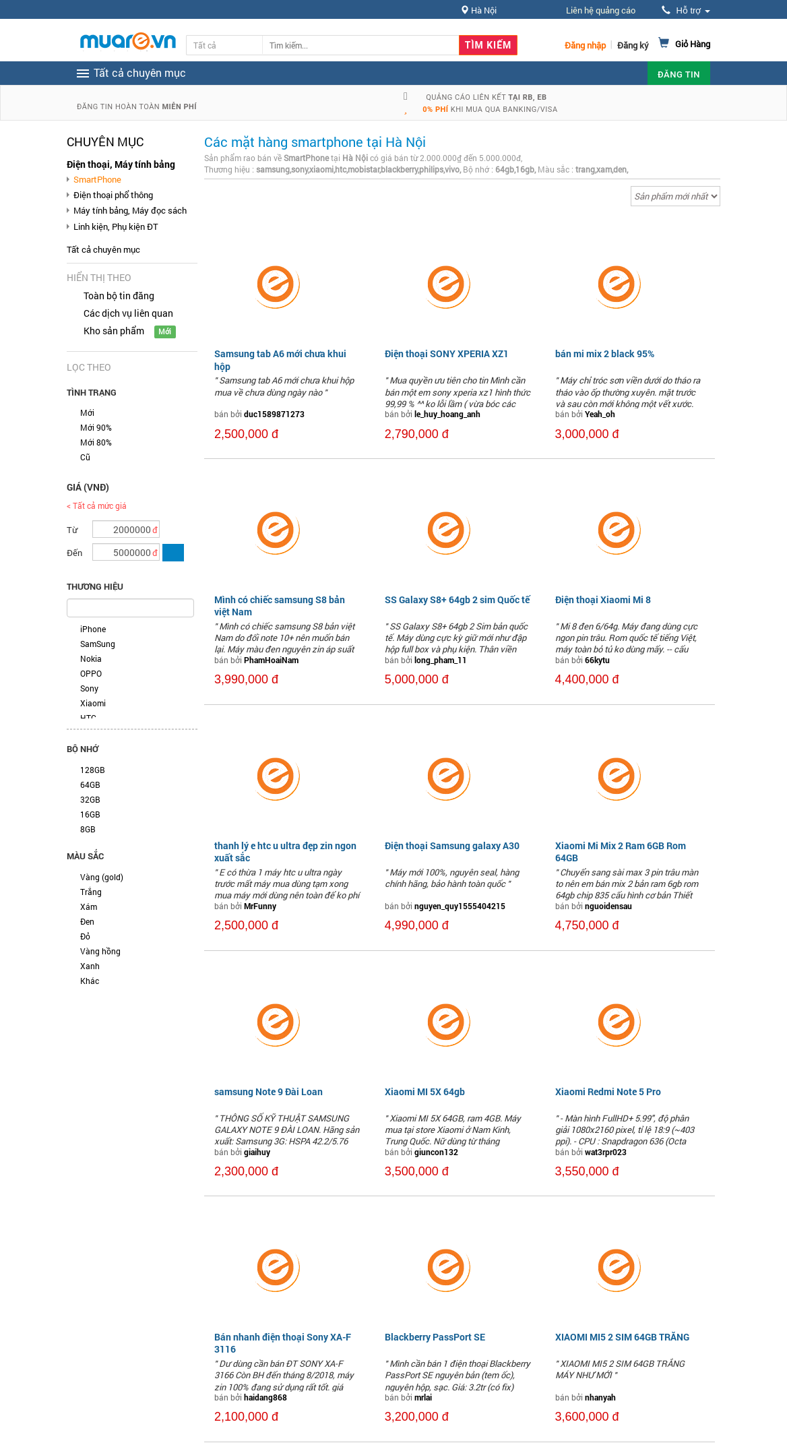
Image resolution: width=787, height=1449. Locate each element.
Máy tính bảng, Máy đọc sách (130, 210)
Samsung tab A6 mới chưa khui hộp (280, 359)
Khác (89, 980)
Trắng (91, 891)
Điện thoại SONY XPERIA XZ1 (447, 353)
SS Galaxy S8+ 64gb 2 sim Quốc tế (457, 599)
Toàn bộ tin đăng (119, 295)
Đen (87, 921)
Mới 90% (96, 427)
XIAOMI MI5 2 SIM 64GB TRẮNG (622, 1336)
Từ (72, 530)
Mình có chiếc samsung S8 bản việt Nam (279, 605)
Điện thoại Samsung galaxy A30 (452, 845)
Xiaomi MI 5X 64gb (425, 1091)
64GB (90, 784)
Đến (74, 553)
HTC (88, 717)
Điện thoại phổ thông (113, 195)
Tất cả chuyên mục (103, 249)
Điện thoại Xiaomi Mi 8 (603, 599)
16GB (90, 814)
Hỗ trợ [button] (686, 10)
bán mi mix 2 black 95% (604, 353)
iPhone (93, 628)
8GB (88, 829)
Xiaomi (93, 703)
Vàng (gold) (101, 876)
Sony (89, 688)
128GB (92, 769)
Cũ (85, 457)
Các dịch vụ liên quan (128, 313)
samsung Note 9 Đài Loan (268, 1091)
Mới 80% (96, 442)
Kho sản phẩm (114, 330)
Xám (88, 906)
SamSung (97, 643)
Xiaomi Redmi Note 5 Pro (608, 1091)
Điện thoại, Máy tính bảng (121, 164)
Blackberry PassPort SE (435, 1336)
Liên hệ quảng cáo (600, 10)
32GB (90, 799)
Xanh (90, 965)
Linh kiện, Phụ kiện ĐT (115, 226)
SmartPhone (97, 179)
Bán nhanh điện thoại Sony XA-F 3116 (282, 1342)
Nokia (91, 658)
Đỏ (85, 936)
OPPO (91, 673)
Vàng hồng (100, 951)
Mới (87, 412)
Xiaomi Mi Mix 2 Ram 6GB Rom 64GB (620, 851)
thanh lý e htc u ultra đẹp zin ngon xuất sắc (285, 851)
